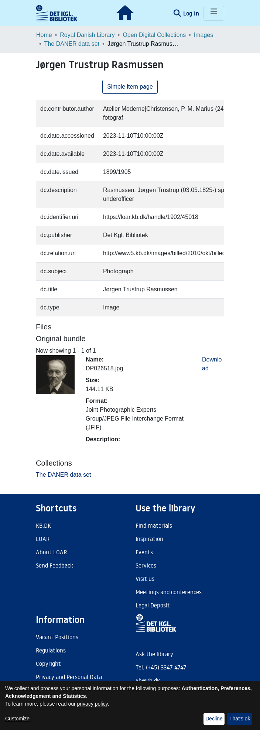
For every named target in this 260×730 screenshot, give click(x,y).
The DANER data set (71, 44)
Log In (192, 13)
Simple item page (130, 86)
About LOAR (51, 552)
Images (203, 35)
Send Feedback (54, 565)
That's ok (239, 719)
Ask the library (154, 654)
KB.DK (43, 525)
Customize (17, 719)
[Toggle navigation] (213, 13)
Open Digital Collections (154, 35)
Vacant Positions (57, 637)
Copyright (48, 663)
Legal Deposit (153, 605)
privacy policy (92, 704)
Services (146, 565)
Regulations (51, 650)
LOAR (42, 538)
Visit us (145, 578)
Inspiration (149, 538)
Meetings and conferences (169, 592)
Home (44, 35)
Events (144, 552)
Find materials (154, 525)
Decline (214, 719)
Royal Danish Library (87, 35)
